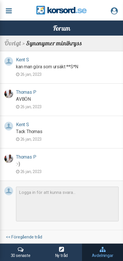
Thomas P (26, 92)
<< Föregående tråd (24, 237)
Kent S (22, 60)
